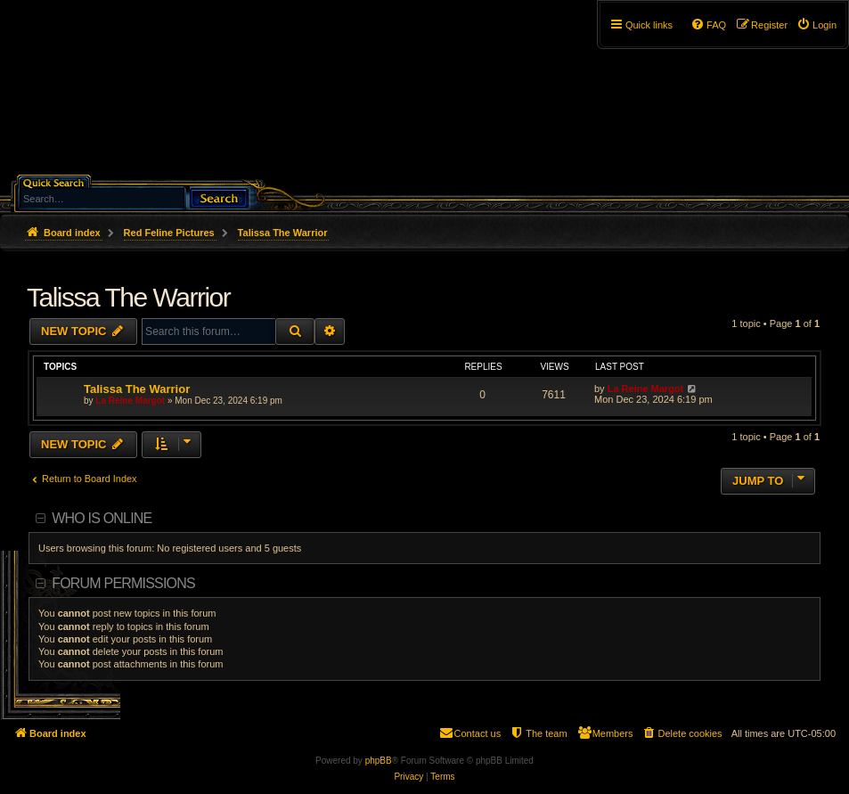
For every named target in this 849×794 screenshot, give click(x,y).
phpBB (378, 760)
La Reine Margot (130, 400)
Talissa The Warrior (128, 297)
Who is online (101, 518)
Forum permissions (123, 583)
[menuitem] (816, 25)
